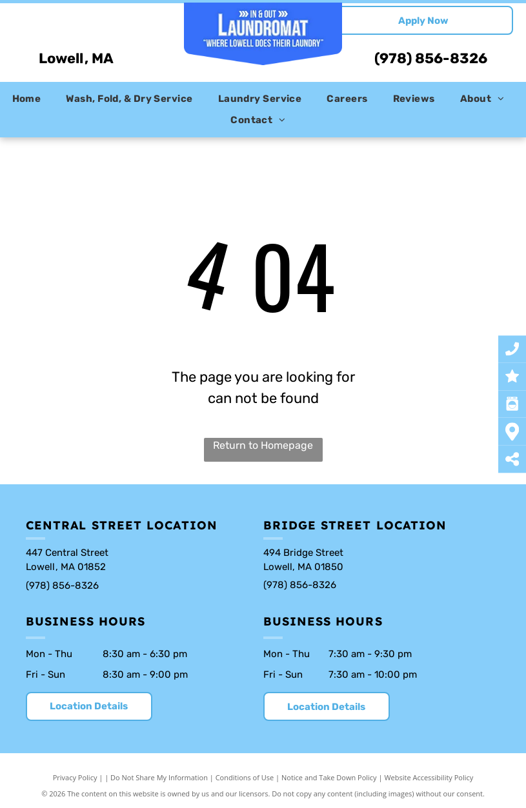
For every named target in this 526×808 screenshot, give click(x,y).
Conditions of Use (245, 777)
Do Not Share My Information (159, 777)
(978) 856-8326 (430, 58)
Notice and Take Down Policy (329, 777)
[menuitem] (32, 99)
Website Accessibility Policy (428, 777)
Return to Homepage (263, 445)
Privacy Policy (75, 777)
